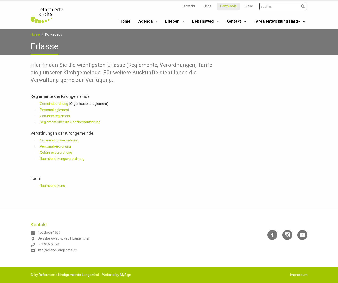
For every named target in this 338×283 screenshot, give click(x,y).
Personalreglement (54, 110)
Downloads (228, 6)
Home (125, 21)
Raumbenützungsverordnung (62, 159)
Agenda (145, 21)
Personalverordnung (55, 146)
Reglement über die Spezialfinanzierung (70, 122)
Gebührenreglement (55, 116)
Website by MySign (116, 275)
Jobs (207, 6)
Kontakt (189, 6)
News (250, 6)
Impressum (298, 275)
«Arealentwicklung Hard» (277, 21)
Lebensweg (203, 21)
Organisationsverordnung (59, 140)
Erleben (172, 21)
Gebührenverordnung (56, 152)
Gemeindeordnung (54, 104)
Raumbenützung (52, 186)
